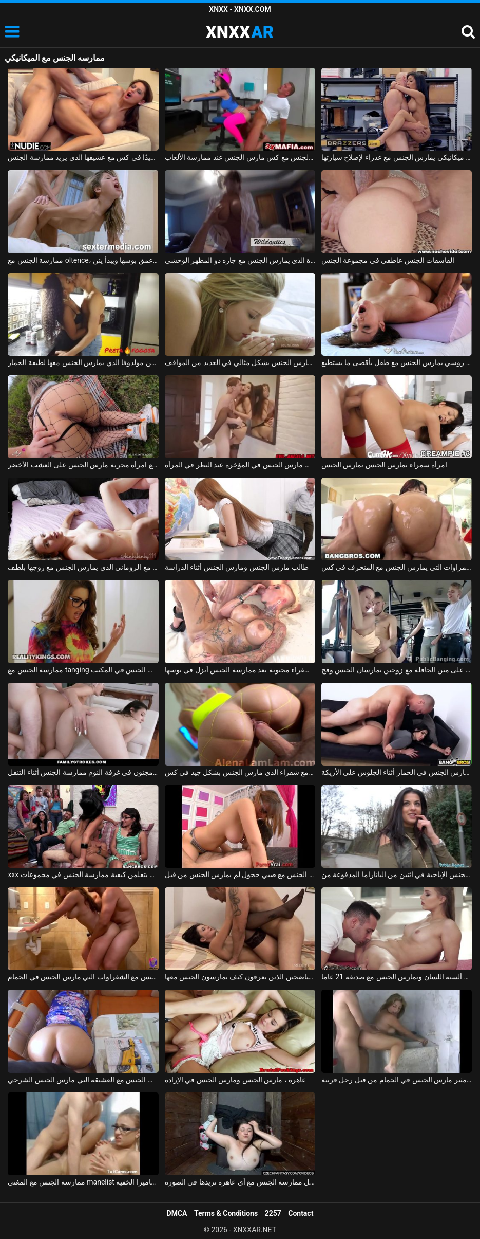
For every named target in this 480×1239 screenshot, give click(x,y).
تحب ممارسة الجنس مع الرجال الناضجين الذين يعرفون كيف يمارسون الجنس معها (240, 977)
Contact (300, 1213)
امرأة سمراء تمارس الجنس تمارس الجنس (384, 465)
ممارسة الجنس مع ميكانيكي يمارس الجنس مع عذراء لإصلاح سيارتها (396, 157)
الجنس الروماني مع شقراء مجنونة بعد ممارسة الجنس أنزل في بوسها (240, 670)
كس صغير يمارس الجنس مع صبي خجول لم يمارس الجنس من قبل (240, 874)
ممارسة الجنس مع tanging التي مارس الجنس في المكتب (83, 670)
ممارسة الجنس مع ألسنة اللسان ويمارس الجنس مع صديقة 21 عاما (396, 977)
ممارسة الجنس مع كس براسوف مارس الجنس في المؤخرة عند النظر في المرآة (240, 465)
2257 (273, 1213)
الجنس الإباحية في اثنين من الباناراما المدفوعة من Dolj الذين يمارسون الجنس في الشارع (396, 874)
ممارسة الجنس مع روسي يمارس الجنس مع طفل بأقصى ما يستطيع (396, 362)
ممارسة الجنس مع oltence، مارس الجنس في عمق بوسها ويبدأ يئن (83, 260)
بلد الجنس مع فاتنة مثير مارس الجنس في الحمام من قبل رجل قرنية (396, 1080)
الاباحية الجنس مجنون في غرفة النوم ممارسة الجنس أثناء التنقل (83, 772)
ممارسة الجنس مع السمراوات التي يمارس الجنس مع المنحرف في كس (396, 567)
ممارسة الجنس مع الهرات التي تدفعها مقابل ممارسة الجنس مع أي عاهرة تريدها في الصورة (240, 1182)
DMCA (177, 1213)
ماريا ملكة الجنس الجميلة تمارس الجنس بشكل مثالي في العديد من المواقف (240, 362)
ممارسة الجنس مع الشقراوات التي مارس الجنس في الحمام (83, 977)
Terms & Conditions (226, 1213)
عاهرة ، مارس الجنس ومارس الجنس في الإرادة (235, 1080)
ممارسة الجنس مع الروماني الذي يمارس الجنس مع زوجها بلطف (83, 567)
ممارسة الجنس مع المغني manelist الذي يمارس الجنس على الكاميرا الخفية (83, 1182)
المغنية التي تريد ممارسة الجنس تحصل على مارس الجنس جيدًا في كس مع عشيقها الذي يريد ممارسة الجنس (83, 157)
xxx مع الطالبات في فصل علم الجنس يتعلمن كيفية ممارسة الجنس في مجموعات (83, 874)
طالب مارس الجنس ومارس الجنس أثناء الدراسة (237, 567)
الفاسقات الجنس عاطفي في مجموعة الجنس (387, 260)
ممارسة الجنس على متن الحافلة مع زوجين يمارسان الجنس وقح (396, 670)
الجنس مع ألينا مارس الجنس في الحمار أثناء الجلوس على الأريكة (396, 772)
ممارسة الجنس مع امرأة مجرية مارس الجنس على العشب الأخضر (83, 465)
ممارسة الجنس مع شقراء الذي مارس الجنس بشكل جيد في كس (240, 772)
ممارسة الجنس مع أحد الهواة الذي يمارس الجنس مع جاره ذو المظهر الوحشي (240, 260)
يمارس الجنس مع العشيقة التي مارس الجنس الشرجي (83, 1080)
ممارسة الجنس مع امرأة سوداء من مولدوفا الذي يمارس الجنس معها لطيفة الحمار (83, 362)
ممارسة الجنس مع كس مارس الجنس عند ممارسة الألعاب (240, 157)
